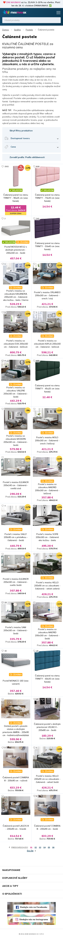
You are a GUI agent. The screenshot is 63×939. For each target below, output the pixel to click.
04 (44, 847)
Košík (51, 12)
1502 (6, 166)
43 (37, 699)
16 (5, 651)
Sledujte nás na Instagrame (33, 919)
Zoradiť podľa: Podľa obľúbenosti (27, 157)
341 (37, 218)
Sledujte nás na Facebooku (33, 907)
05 (49, 847)
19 (5, 602)
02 (36, 847)
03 (40, 847)
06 (53, 847)
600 (37, 360)
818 (37, 166)
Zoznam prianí (46, 12)
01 (31, 847)
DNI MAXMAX (13, 2)
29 (37, 651)
